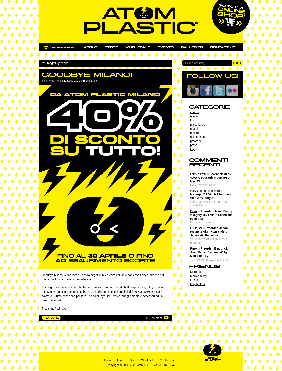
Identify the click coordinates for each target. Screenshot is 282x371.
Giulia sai (196, 228)
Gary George (198, 190)
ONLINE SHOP (63, 49)
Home (108, 360)
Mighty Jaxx (197, 284)
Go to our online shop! (231, 17)
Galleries (192, 47)
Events (166, 47)
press (193, 145)
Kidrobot (195, 271)
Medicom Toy (198, 276)
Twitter (219, 90)
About (90, 47)
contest (194, 112)
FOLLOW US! (212, 76)
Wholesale (137, 47)
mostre (194, 132)
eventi (194, 116)
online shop (197, 136)
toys (192, 149)
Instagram (193, 90)
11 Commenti (154, 318)
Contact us (222, 47)
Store (111, 47)
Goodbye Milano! (87, 74)
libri (192, 120)
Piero (193, 211)
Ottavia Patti (198, 174)
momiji (194, 128)
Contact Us (167, 360)
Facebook (206, 90)
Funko (194, 280)
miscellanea (90, 80)
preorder (195, 141)
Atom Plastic (141, 20)
